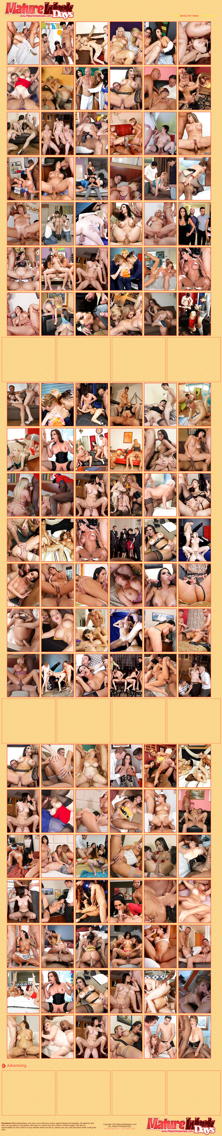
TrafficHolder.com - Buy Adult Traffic (120, 1128)
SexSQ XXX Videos (189, 16)
